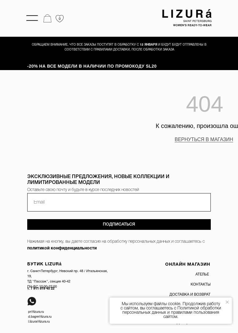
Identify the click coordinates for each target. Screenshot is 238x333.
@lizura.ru (43, 321)
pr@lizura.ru (36, 312)
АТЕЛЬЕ (202, 274)
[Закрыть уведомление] (227, 302)
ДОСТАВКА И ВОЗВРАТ (189, 294)
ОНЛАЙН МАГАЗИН (187, 265)
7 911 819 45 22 (42, 288)
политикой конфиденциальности (62, 248)
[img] (185, 18)
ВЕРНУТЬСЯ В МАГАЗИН (204, 139)
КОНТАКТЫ (200, 284)
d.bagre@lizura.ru (40, 317)
